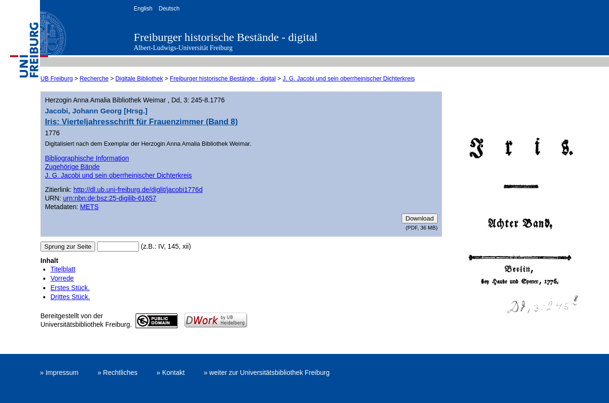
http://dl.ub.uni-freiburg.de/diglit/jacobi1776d (138, 189)
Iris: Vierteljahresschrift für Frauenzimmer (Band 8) (141, 121)
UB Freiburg (56, 78)
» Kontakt (171, 372)
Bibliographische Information (87, 158)
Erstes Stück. (69, 288)
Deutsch (168, 8)
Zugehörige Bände (72, 167)
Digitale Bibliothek (139, 78)
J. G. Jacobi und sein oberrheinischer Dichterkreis (349, 78)
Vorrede (62, 278)
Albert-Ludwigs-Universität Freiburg (183, 47)
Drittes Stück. (70, 297)
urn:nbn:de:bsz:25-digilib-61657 (110, 198)
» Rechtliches (118, 372)
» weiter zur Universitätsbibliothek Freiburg (267, 372)
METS (89, 207)
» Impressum (59, 372)
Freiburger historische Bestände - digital (225, 37)
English (143, 8)
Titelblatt (62, 269)
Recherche (93, 78)
